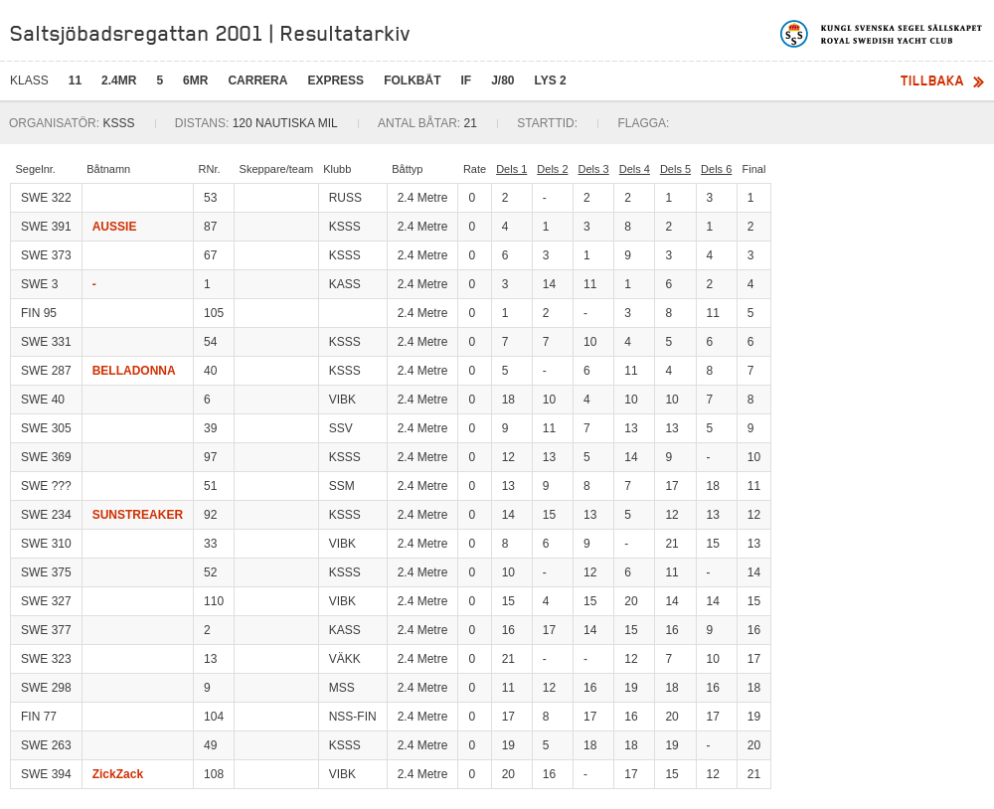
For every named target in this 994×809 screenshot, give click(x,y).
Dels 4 (634, 169)
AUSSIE (114, 227)
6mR (195, 80)
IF (465, 80)
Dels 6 (716, 169)
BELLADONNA (134, 371)
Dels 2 (552, 169)
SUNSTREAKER (137, 515)
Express (335, 80)
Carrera (257, 80)
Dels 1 (511, 169)
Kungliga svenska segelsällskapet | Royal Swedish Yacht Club (882, 34)
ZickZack (117, 774)
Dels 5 (675, 169)
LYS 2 (551, 80)
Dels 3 (594, 169)
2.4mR (118, 80)
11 (75, 80)
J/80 (502, 80)
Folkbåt (412, 80)
